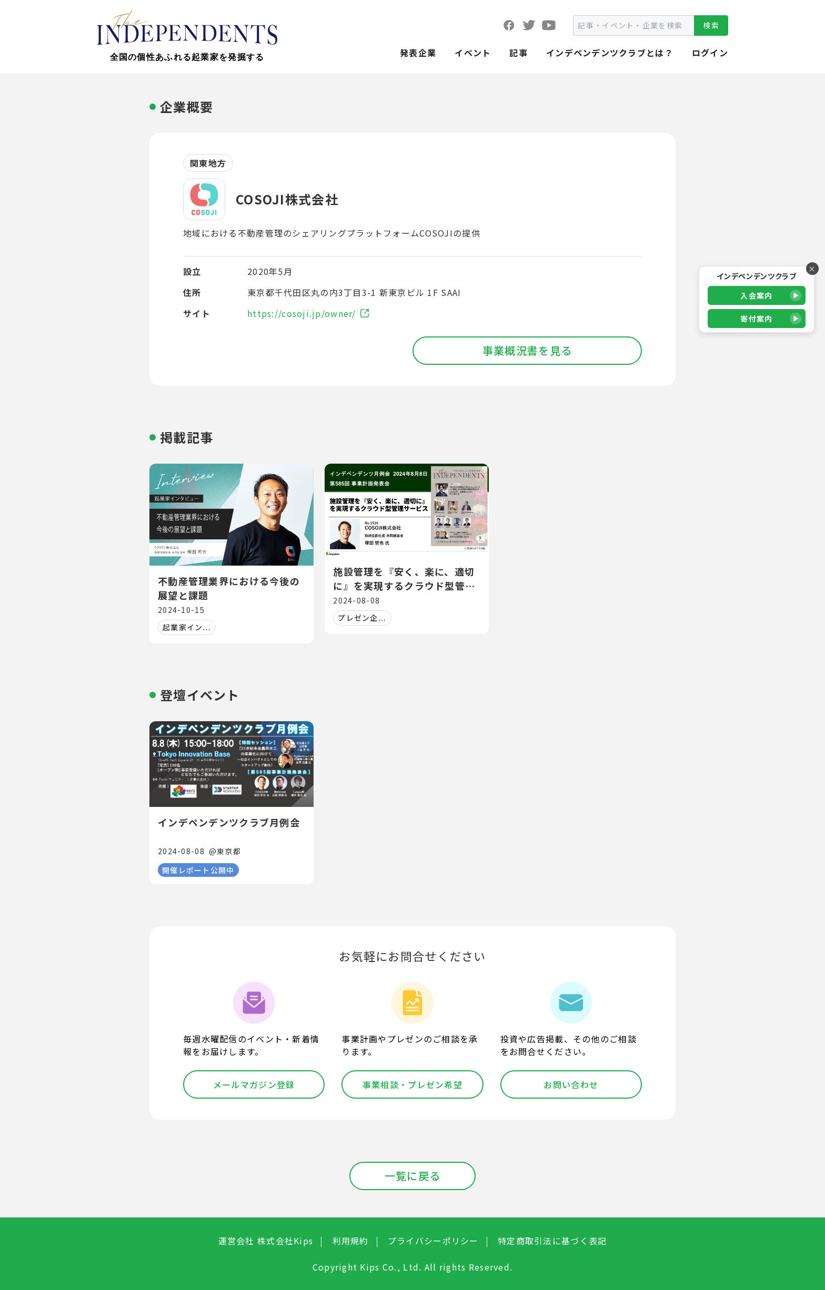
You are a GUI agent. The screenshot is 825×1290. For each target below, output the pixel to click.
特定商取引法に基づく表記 (552, 1240)
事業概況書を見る (527, 350)
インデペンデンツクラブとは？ (609, 52)
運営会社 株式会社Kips (266, 1240)
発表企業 (418, 52)
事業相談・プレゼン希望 (412, 1084)
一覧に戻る (412, 1175)
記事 (518, 52)
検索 (711, 25)
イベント (473, 52)
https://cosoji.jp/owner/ (308, 313)
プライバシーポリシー (433, 1240)
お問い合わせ (571, 1084)
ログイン (710, 52)
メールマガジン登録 (254, 1084)
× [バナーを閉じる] (812, 268)
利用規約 (351, 1240)
